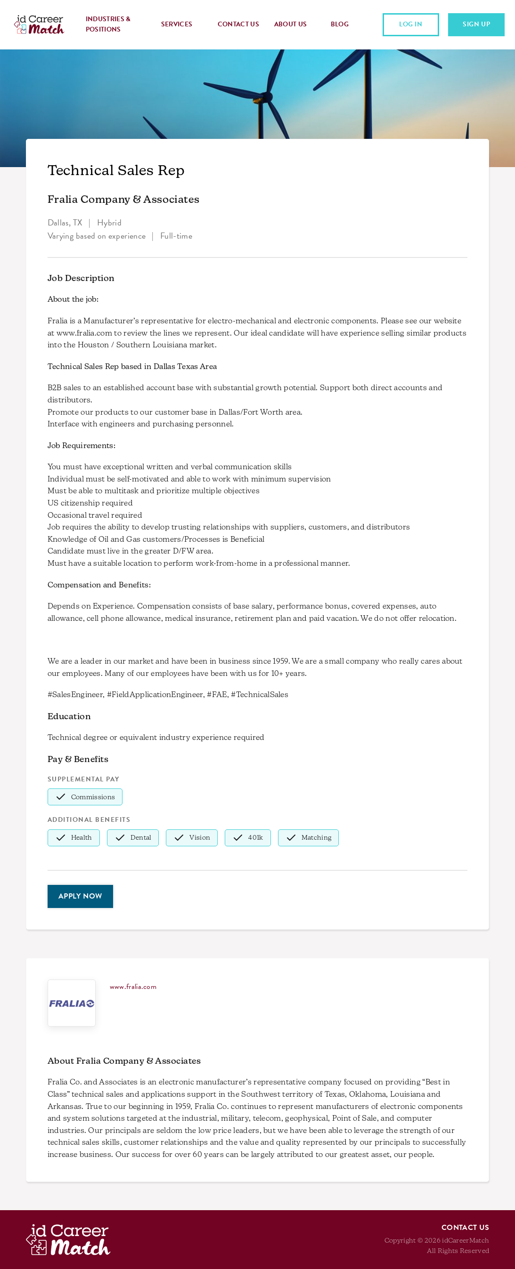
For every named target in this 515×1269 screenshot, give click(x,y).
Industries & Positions (108, 24)
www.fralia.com (133, 986)
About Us (290, 24)
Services (177, 24)
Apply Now (80, 896)
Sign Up (476, 24)
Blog (340, 24)
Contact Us (238, 24)
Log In (411, 24)
